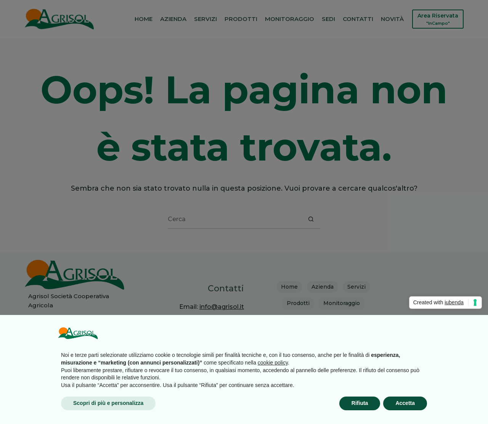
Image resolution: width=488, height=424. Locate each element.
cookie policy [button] (273, 363)
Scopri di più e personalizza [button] (108, 403)
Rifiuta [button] (360, 403)
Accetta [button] (405, 403)
